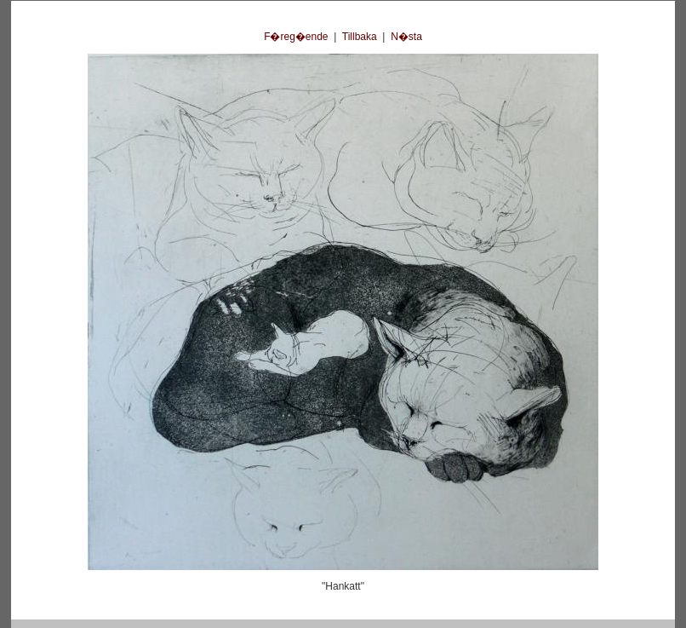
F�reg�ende (296, 37)
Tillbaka (359, 37)
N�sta (406, 37)
